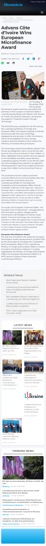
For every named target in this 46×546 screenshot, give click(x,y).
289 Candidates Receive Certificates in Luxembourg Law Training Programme (22, 298)
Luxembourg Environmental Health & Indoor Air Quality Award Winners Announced (22, 289)
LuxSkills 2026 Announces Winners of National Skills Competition (22, 305)
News (11, 18)
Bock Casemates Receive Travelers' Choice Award (21, 281)
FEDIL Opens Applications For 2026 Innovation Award (21, 312)
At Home (6, 496)
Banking (5, 486)
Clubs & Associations (11, 524)
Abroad (5, 515)
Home (4, 18)
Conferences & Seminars (12, 505)
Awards (19, 18)
